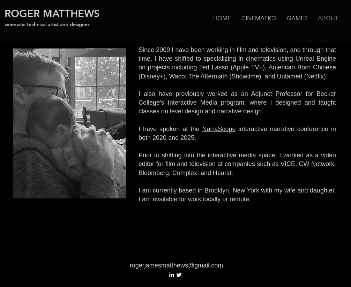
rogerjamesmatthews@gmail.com (176, 265)
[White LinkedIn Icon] (171, 274)
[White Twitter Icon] (179, 274)
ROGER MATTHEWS (52, 13)
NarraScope (219, 129)
